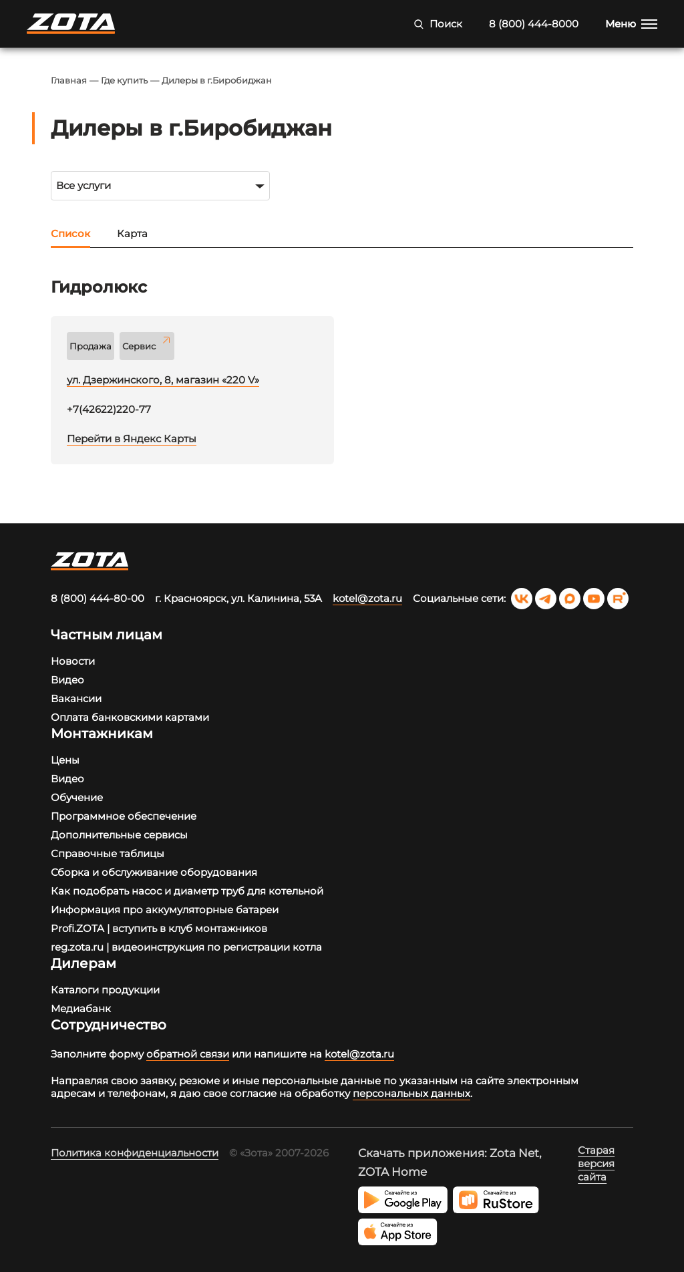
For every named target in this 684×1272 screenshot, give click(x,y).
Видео (67, 679)
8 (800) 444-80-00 (97, 598)
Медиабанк (81, 1008)
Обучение (77, 797)
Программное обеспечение (123, 816)
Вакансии (76, 698)
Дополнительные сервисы (119, 834)
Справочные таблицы (107, 853)
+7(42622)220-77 (109, 409)
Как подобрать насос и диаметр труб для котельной (187, 891)
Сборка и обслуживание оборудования (154, 872)
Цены (65, 760)
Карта (132, 233)
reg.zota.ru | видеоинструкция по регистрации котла (186, 947)
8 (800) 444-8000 (533, 23)
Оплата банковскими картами (130, 717)
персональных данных (411, 1093)
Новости (73, 661)
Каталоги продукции (105, 989)
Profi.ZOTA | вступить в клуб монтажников (159, 928)
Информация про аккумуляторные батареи (165, 909)
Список (70, 233)
